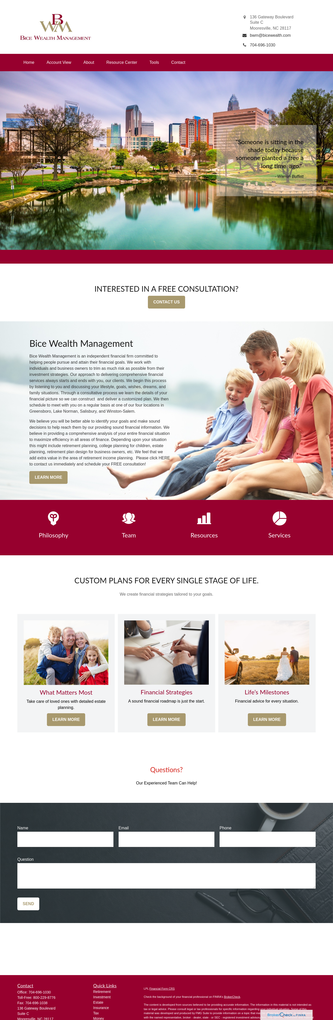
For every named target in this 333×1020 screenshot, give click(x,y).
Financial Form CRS (162, 988)
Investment (102, 997)
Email (124, 828)
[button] (29, 62)
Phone (225, 828)
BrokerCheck (232, 996)
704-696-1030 (40, 992)
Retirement (102, 992)
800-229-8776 (44, 998)
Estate (98, 1002)
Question (25, 859)
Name (22, 828)
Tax (96, 1013)
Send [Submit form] (28, 904)
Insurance (101, 1008)
